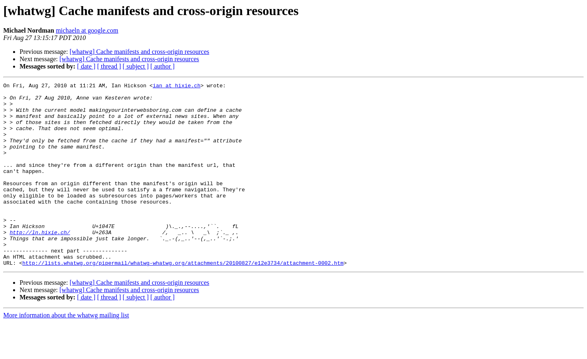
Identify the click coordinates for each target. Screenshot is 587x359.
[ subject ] (136, 66)
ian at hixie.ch (177, 86)
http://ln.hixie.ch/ (40, 262)
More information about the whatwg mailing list (66, 351)
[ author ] (162, 66)
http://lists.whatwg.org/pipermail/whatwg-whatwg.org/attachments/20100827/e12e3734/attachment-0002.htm (183, 299)
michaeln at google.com (87, 30)
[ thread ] (109, 66)
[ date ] (86, 66)
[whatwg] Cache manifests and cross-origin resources (140, 51)
